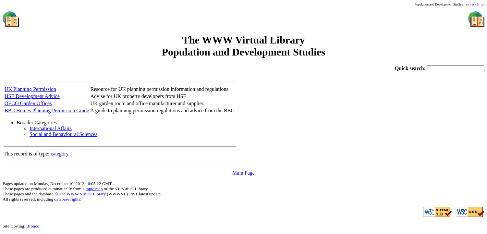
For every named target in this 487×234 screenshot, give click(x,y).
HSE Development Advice (32, 96)
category (59, 153)
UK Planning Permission (30, 89)
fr (478, 4)
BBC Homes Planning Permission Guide (47, 110)
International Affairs (51, 128)
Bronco (32, 226)
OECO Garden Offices (28, 103)
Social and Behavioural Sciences (63, 134)
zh (482, 4)
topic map (94, 188)
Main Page (243, 173)
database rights (67, 199)
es (473, 4)
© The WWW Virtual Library (80, 193)
